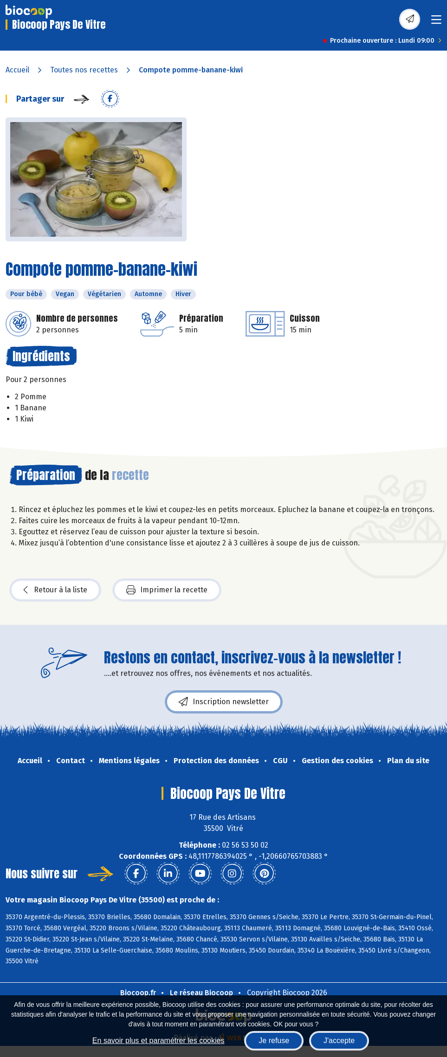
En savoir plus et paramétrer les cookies (158, 1040)
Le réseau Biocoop (201, 992)
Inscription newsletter (224, 702)
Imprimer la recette (166, 590)
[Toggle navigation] (436, 22)
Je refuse (274, 1040)
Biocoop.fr (138, 992)
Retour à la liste (55, 590)
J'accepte (339, 1040)
